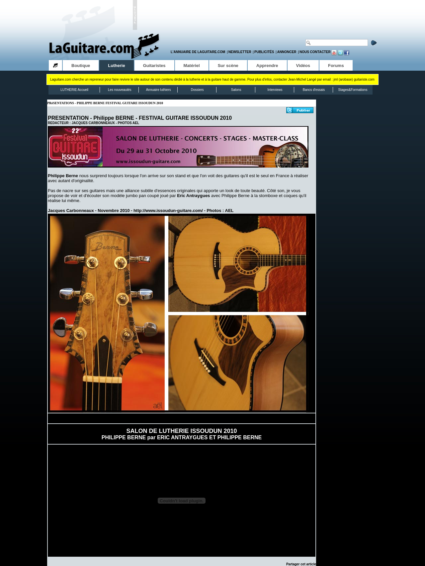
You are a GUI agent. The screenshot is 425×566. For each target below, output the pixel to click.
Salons (236, 90)
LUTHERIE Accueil (74, 90)
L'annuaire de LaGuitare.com (198, 52)
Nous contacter (315, 52)
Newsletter (239, 52)
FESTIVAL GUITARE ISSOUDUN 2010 (185, 118)
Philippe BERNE (113, 118)
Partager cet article (301, 564)
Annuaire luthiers (158, 90)
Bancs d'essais (314, 90)
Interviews (275, 90)
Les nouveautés (119, 90)
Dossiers (197, 90)
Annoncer (287, 52)
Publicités (264, 52)
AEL (135, 123)
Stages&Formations (353, 90)
